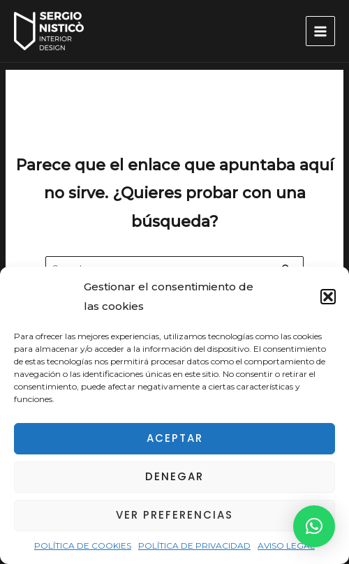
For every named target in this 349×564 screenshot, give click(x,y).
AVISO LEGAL (286, 545)
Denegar (174, 476)
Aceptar (175, 438)
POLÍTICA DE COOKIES (82, 545)
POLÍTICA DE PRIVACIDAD (194, 545)
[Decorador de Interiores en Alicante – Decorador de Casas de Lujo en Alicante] (49, 31)
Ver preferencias (174, 514)
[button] (328, 297)
